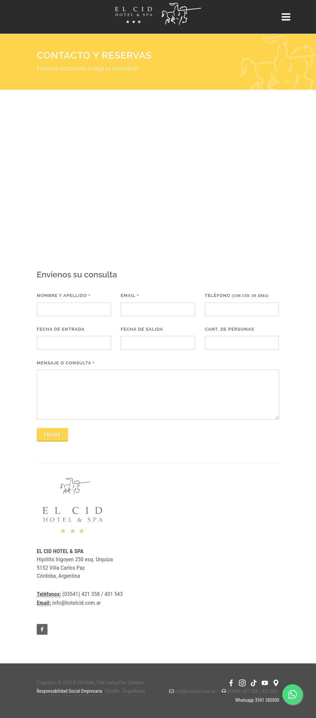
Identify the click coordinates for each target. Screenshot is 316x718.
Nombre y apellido (64, 295)
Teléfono (237, 295)
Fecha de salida (142, 329)
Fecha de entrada (61, 329)
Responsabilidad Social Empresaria (69, 691)
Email (130, 295)
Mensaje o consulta (66, 362)
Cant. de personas (229, 329)
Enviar (52, 435)
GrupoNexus (133, 691)
